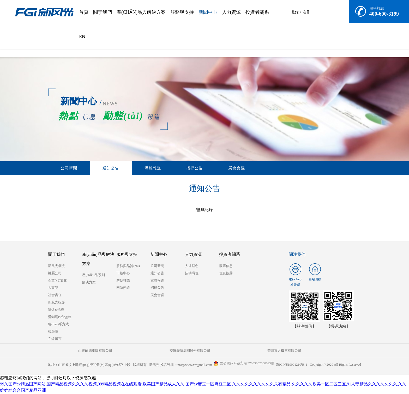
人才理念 (192, 266)
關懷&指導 (56, 310)
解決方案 (89, 283)
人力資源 (231, 12)
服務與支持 (182, 12)
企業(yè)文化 (57, 281)
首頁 (83, 12)
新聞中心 (208, 12)
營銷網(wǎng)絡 (59, 317)
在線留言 (55, 339)
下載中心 (123, 274)
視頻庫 (53, 332)
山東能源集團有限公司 (74, 351)
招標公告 (152, 168)
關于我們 (102, 12)
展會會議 (181, 168)
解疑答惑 (123, 281)
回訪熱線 (123, 288)
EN (82, 36)
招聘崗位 (192, 274)
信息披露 (226, 274)
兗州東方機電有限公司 (178, 351)
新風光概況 (56, 266)
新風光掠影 (56, 303)
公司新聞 (63, 168)
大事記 (53, 288)
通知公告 (92, 168)
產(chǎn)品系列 (93, 275)
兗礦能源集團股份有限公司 (126, 351)
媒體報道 (122, 168)
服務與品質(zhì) (128, 266)
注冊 (306, 12)
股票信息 (226, 266)
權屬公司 (55, 274)
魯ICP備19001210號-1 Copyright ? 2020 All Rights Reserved (318, 365)
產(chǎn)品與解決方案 (141, 12)
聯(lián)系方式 (58, 325)
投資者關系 (257, 12)
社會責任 (55, 295)
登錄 (295, 12)
